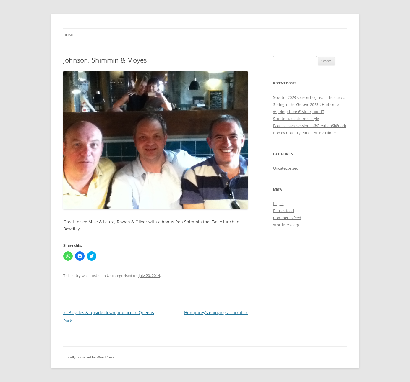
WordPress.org (286, 224)
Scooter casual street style (296, 118)
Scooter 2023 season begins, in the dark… (309, 97)
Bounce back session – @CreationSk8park (309, 125)
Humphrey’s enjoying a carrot (216, 312)
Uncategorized (286, 168)
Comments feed (287, 217)
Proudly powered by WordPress (89, 357)
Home (68, 34)
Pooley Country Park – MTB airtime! (304, 132)
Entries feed (283, 210)
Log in (278, 203)
